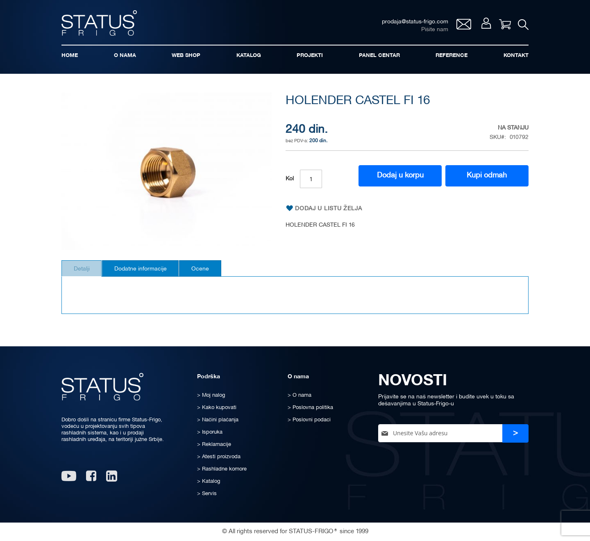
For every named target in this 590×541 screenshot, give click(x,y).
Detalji (84, 272)
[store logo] (102, 24)
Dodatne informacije (148, 272)
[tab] (84, 272)
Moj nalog (483, 25)
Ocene (213, 272)
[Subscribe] (515, 433)
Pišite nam (431, 31)
